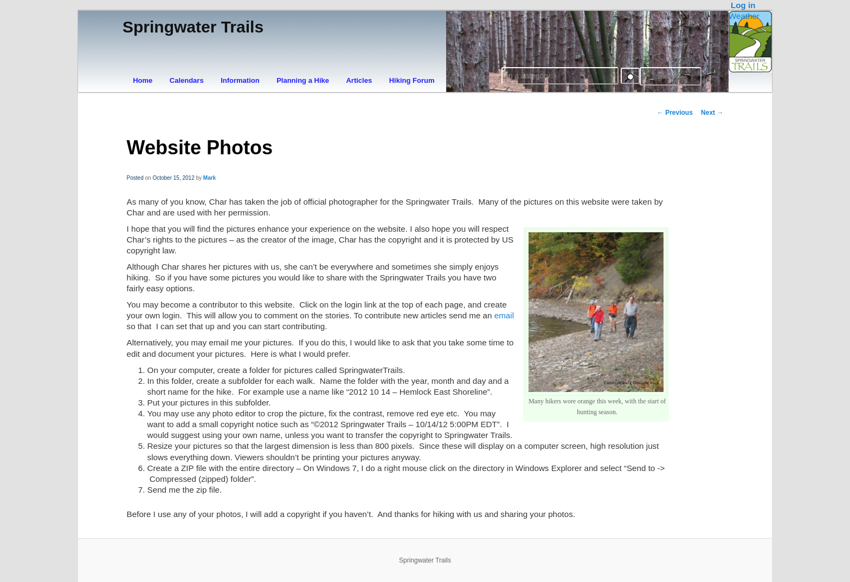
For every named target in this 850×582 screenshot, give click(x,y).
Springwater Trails (193, 27)
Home (142, 80)
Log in (743, 5)
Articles (359, 80)
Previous (675, 112)
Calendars (187, 80)
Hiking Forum (412, 80)
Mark (209, 178)
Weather (744, 16)
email (504, 315)
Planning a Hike (302, 80)
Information (240, 80)
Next (712, 112)
